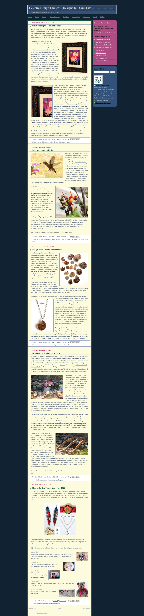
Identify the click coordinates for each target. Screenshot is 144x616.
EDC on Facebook (101, 53)
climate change (60, 239)
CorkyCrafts (34, 552)
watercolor (69, 142)
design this (56, 345)
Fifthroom (62, 365)
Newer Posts (32, 608)
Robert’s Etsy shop (44, 41)
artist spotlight (40, 142)
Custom (44, 17)
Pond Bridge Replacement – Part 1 (47, 353)
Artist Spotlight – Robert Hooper (46, 26)
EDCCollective (35, 497)
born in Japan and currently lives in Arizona (45, 50)
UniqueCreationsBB (36, 589)
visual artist (61, 142)
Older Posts (86, 608)
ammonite (39, 345)
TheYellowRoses (35, 581)
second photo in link (46, 358)
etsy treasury (56, 603)
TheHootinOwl (35, 571)
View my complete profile (103, 103)
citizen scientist (50, 239)
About (37, 17)
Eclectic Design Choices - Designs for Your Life (60, 8)
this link (39, 203)
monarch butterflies (80, 162)
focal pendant (76, 345)
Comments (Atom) (42, 613)
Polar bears (85, 155)
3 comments (63, 139)
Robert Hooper (54, 142)
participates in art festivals (40, 81)
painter (47, 142)
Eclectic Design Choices (103, 85)
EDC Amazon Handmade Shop (104, 45)
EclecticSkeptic (46, 497)
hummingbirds (69, 239)
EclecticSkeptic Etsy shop (103, 42)
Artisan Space (76, 17)
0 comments (63, 236)
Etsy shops (66, 17)
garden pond (59, 480)
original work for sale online (39, 79)
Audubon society (41, 239)
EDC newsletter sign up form (104, 47)
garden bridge (52, 480)
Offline (102, 17)
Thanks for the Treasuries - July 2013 (48, 488)
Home (30, 17)
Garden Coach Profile (102, 61)
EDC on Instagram (101, 55)
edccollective (49, 603)
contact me (65, 338)
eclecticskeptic (40, 603)
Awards (95, 17)
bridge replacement (41, 480)
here (32, 473)
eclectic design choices (65, 345)
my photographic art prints (67, 108)
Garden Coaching (55, 17)
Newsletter (86, 17)
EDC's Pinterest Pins (101, 58)
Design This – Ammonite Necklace (47, 250)
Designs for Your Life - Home (102, 23)
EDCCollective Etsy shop (103, 39)
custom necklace (47, 345)
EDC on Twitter (100, 50)
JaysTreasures (34, 562)
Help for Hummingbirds (42, 150)
